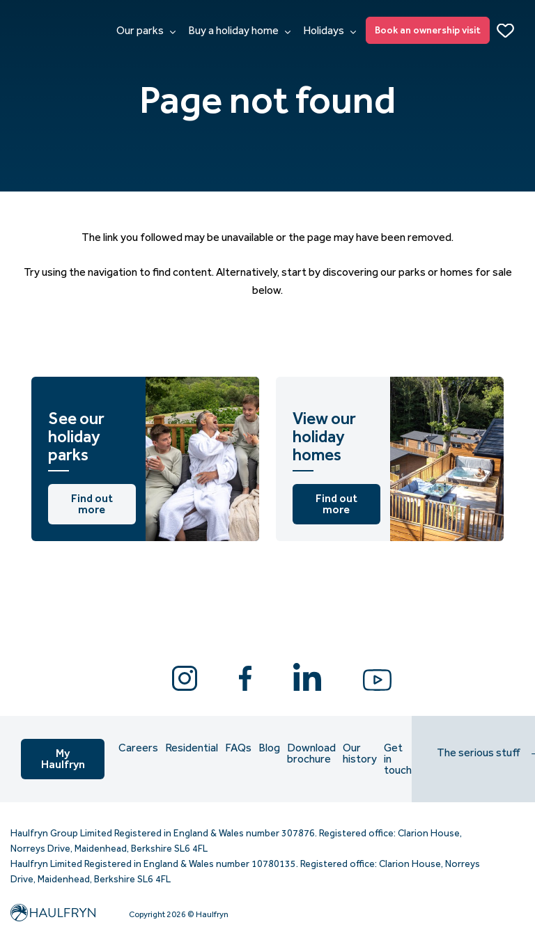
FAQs (238, 747)
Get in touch (398, 759)
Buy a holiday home (239, 30)
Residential (191, 747)
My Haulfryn (63, 759)
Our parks (146, 30)
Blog (269, 747)
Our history (360, 753)
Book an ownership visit (428, 30)
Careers (138, 747)
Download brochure (311, 753)
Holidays (329, 30)
